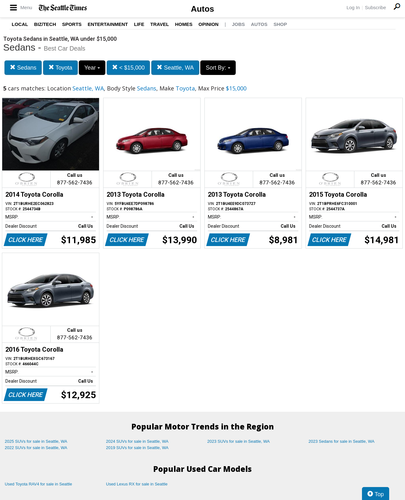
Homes (183, 24)
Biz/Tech (45, 24)
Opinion (208, 24)
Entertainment (108, 24)
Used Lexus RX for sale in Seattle (136, 484)
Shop (280, 24)
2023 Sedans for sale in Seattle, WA (341, 441)
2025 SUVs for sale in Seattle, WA (36, 441)
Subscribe (375, 7)
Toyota (60, 67)
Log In (353, 7)
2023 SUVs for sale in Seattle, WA (238, 441)
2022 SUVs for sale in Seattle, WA (36, 447)
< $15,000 (128, 67)
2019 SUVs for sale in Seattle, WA (137, 447)
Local (20, 24)
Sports (72, 24)
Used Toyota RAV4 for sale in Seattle (38, 484)
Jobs (238, 24)
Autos (202, 9)
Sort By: (218, 68)
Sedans (23, 67)
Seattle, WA (175, 67)
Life (139, 24)
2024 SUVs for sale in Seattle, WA (137, 441)
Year (92, 68)
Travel (159, 24)
